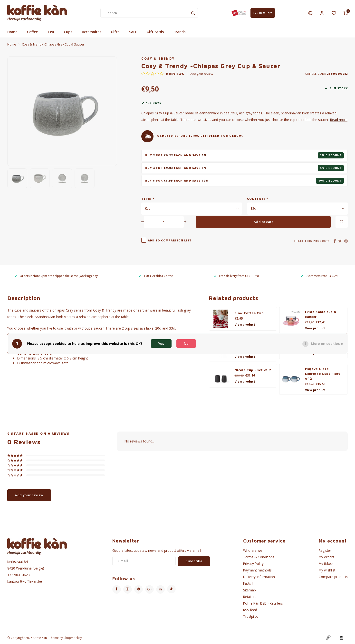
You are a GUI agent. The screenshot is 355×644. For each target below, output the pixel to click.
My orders (326, 557)
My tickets (326, 564)
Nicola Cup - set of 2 (253, 370)
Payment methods (257, 570)
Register (325, 551)
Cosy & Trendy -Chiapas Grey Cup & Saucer (53, 45)
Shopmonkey (73, 638)
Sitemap (249, 590)
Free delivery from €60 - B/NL (236, 276)
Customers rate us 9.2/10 (320, 276)
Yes (161, 343)
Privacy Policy (253, 564)
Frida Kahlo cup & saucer (320, 314)
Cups (68, 32)
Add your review (201, 74)
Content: (257, 199)
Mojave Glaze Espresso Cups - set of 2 (322, 374)
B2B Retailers (262, 13)
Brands (179, 32)
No (186, 343)
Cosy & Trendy (158, 59)
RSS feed (250, 610)
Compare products (333, 577)
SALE (133, 32)
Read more (338, 120)
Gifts (115, 32)
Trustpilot (250, 617)
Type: (147, 199)
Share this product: (311, 241)
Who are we (252, 551)
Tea (51, 32)
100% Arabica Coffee (156, 276)
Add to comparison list (170, 241)
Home (12, 32)
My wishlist (327, 570)
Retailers (249, 597)
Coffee (32, 32)
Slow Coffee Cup (249, 313)
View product (245, 325)
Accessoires (91, 32)
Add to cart (263, 222)
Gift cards (155, 32)
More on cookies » (327, 343)
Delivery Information (259, 577)
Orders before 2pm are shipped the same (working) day (56, 276)
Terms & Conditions (258, 557)
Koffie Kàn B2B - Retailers (263, 603)
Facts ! (248, 583)
